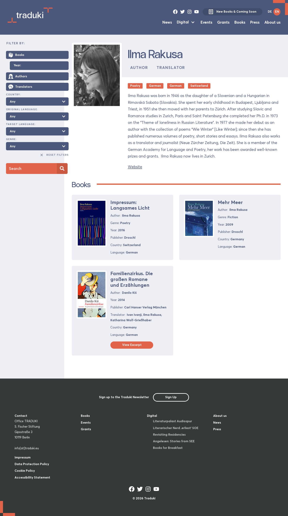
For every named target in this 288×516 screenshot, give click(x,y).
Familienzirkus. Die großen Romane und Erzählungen (131, 279)
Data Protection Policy (32, 464)
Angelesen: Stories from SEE (174, 441)
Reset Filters (54, 155)
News (167, 22)
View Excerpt (132, 345)
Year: (17, 65)
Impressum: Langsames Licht (130, 205)
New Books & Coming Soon (232, 11)
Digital (183, 22)
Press (255, 22)
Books (239, 22)
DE (270, 11)
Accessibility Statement (32, 477)
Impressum (23, 457)
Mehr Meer (230, 202)
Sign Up (171, 397)
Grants (223, 22)
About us (272, 22)
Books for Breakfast (168, 448)
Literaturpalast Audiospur (172, 421)
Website (135, 166)
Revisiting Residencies (169, 434)
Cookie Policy (25, 471)
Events (206, 22)
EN (277, 11)
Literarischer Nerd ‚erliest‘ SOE (175, 428)
